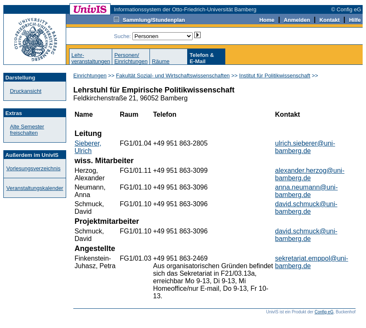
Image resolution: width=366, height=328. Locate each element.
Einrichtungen (90, 75)
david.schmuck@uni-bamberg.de (306, 207)
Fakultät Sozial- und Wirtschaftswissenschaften (173, 75)
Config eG (323, 312)
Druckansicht (25, 91)
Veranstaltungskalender (34, 188)
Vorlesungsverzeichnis (33, 168)
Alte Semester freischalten (27, 129)
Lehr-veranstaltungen (90, 58)
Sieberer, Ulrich (88, 147)
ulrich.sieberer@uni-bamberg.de (305, 147)
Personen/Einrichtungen (131, 58)
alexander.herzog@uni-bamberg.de (310, 174)
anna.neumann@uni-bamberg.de (306, 191)
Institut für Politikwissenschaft (274, 75)
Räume (161, 61)
